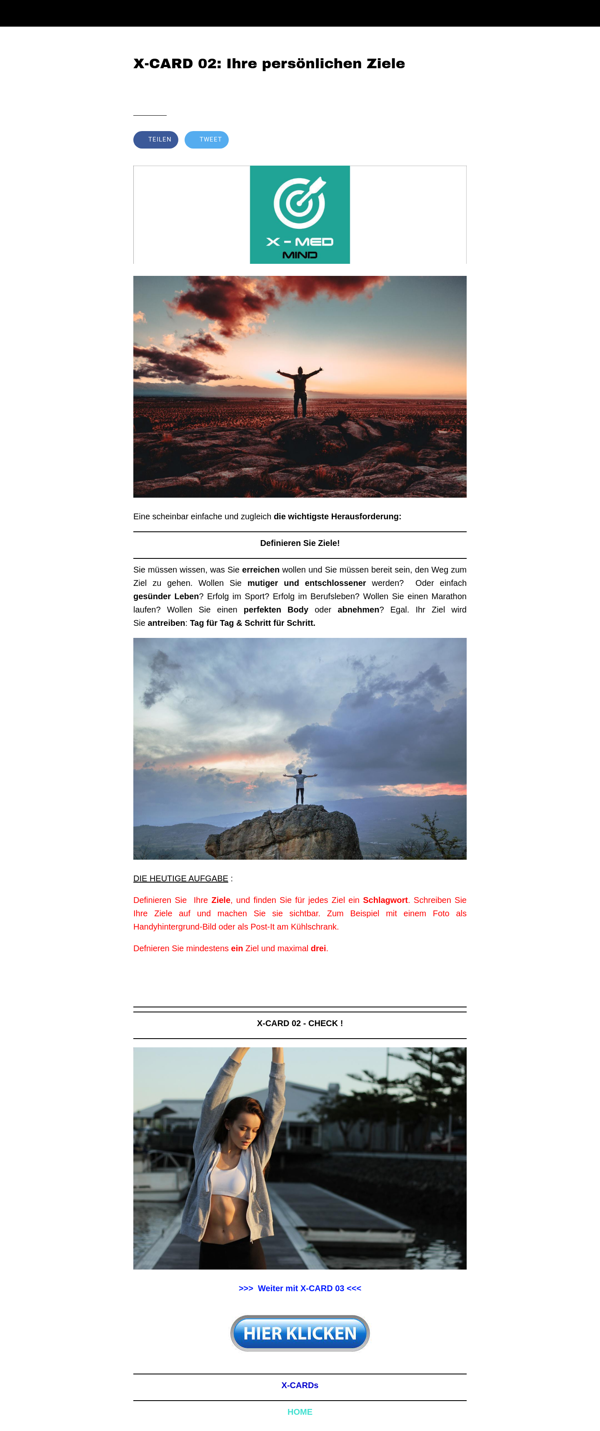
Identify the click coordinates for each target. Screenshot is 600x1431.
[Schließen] (17, 13)
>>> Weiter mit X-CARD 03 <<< (300, 1288)
